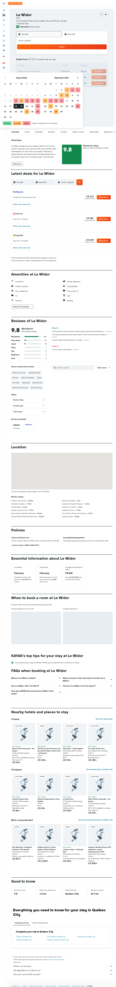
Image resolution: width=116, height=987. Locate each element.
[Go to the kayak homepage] (15, 3)
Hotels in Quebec (64, 986)
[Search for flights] (4, 10)
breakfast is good (34, 373)
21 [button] (49, 71)
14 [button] (49, 66)
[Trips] (4, 56)
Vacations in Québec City (86, 937)
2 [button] (21, 61)
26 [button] (38, 77)
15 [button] (54, 66)
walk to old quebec (27, 378)
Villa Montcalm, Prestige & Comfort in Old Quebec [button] (22, 848)
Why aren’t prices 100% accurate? (63, 974)
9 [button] (21, 66)
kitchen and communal (20, 388)
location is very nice (19, 373)
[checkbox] (22, 426)
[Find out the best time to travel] (4, 45)
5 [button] (38, 61)
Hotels (25, 986)
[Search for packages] (4, 24)
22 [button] (54, 71)
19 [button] (38, 71)
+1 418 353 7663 (22, 23)
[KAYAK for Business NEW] (4, 50)
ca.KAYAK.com (15, 986)
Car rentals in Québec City (56, 937)
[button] (3, 3)
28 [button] (49, 77)
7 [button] (48, 61)
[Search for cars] (4, 20)
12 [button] (38, 66)
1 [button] (54, 55)
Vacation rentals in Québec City (58, 940)
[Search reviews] (75, 367)
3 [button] (27, 61)
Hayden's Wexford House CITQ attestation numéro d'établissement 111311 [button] (99, 849)
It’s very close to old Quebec (65, 349)
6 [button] (43, 61)
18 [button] (32, 71)
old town (15, 378)
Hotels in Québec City (24, 940)
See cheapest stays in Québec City (100, 769)
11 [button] (32, 66)
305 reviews (35, 27)
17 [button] (27, 71)
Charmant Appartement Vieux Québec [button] (48, 800)
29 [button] (54, 77)
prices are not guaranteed (56, 959)
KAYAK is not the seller (63, 966)
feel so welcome (36, 388)
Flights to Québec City (24, 937)
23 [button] (22, 77)
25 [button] (32, 77)
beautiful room (37, 383)
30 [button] (22, 82)
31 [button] (27, 82)
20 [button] (43, 71)
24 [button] (27, 77)
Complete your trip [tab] (22, 923)
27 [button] (43, 77)
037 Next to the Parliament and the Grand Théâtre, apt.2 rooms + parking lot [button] (49, 751)
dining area (26, 383)
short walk (15, 383)
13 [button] (43, 66)
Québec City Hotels (78, 986)
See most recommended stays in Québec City (96, 820)
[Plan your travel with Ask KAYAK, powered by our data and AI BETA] (4, 31)
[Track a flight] (4, 40)
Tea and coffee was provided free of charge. (70, 340)
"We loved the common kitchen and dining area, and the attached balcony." (82, 331)
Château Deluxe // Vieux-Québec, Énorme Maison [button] (46, 848)
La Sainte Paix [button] (68, 799)
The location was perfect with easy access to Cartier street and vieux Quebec (80, 336)
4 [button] (32, 61)
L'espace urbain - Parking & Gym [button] (73, 850)
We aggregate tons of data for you (63, 970)
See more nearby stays (104, 719)
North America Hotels (36, 986)
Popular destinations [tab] (40, 923)
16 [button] (22, 71)
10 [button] (27, 66)
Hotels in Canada (50, 986)
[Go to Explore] (4, 36)
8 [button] (54, 61)
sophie (39, 378)
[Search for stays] (4, 15)
